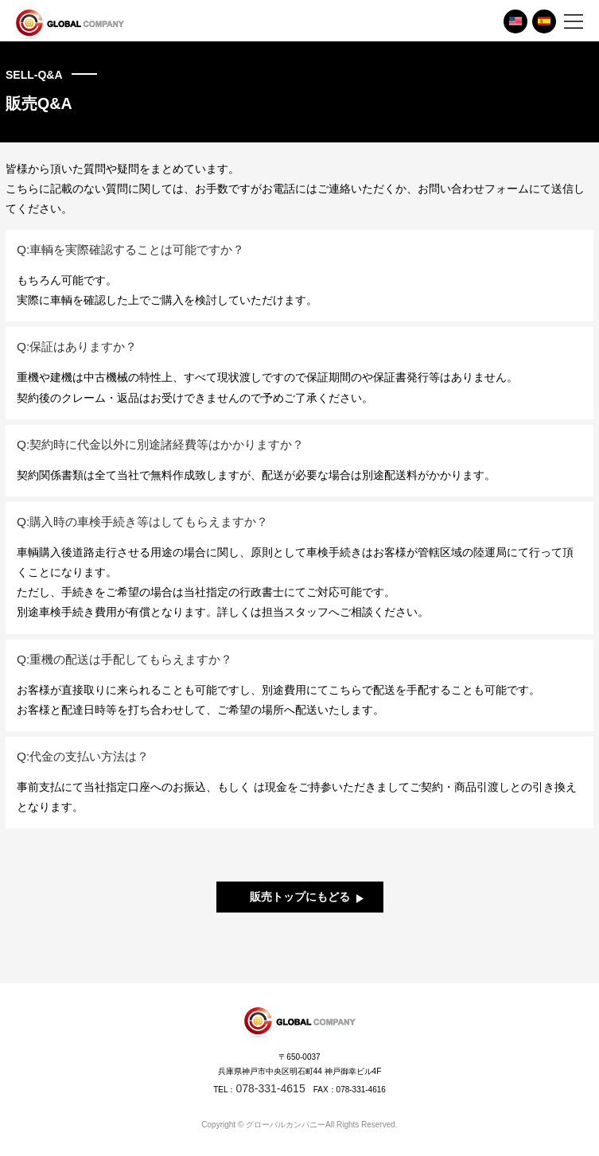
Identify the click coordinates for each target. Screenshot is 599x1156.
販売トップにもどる (300, 896)
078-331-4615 (270, 1088)
